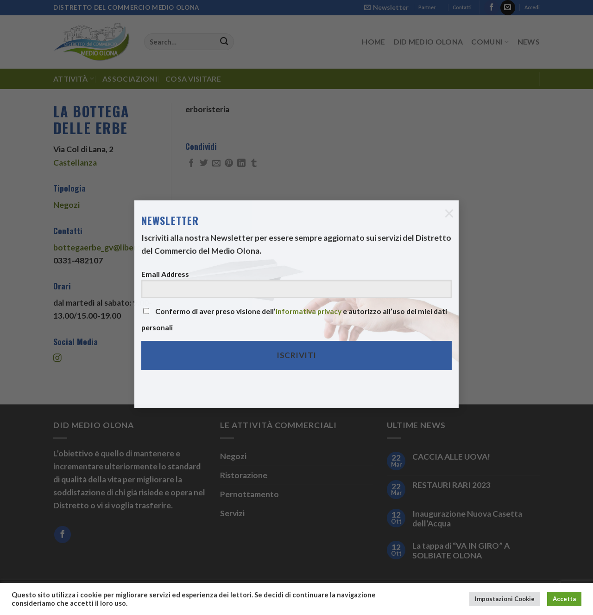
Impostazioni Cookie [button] (505, 598)
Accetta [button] (564, 598)
